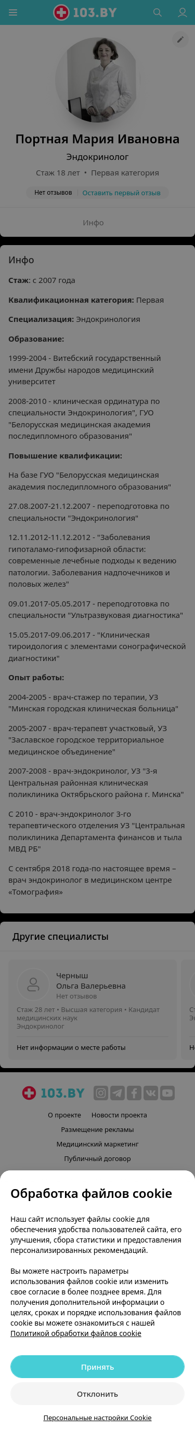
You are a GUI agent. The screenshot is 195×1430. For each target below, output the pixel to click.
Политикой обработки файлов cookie (75, 1333)
